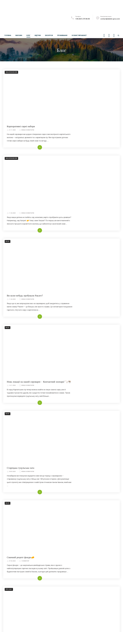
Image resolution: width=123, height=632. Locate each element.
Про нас (9, 436)
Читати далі (84, 121)
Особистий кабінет (79, 35)
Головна (7, 35)
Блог (28, 35)
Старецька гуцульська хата (73, 316)
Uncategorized (11, 72)
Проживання (62, 35)
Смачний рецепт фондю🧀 (73, 377)
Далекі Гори (26, 625)
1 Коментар (78, 381)
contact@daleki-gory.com (110, 19)
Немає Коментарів (80, 78)
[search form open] (118, 35)
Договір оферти (9, 628)
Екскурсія (49, 35)
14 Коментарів (79, 502)
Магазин (18, 35)
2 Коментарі (78, 442)
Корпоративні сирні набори (74, 73)
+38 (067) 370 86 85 (82, 19)
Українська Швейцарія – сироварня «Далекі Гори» (85, 437)
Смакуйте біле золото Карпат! (75, 498)
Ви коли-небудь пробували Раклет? (78, 195)
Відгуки (38, 35)
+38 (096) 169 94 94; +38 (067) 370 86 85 (18, 569)
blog (7, 193)
